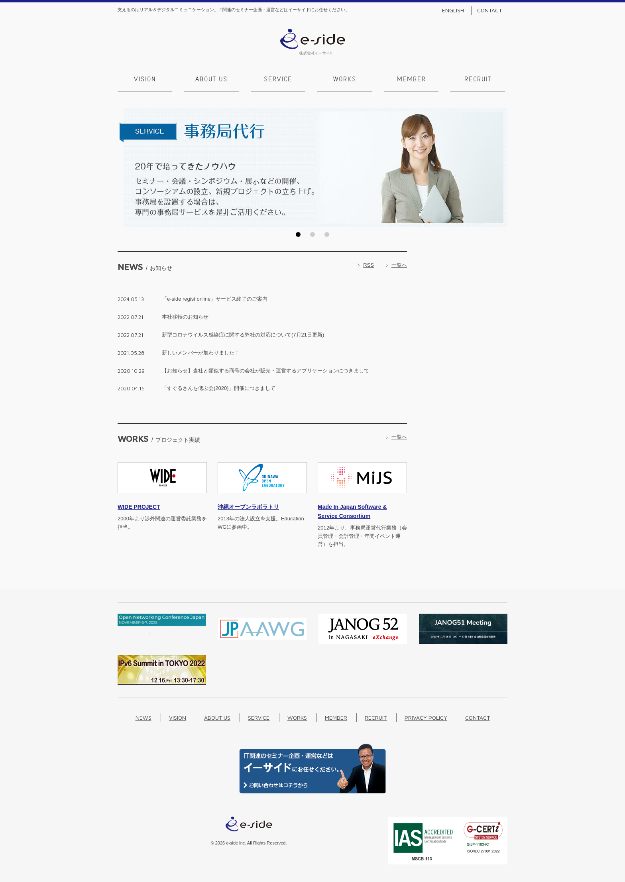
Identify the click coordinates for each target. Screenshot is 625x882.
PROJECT (139, 507)
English (453, 10)
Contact (489, 10)
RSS (368, 265)
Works (344, 80)
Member (411, 80)
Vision (145, 80)
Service (278, 80)
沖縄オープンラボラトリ (248, 507)
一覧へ (399, 265)
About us (211, 80)
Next (499, 167)
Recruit (477, 80)
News (143, 717)
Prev (126, 167)
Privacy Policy (426, 717)
